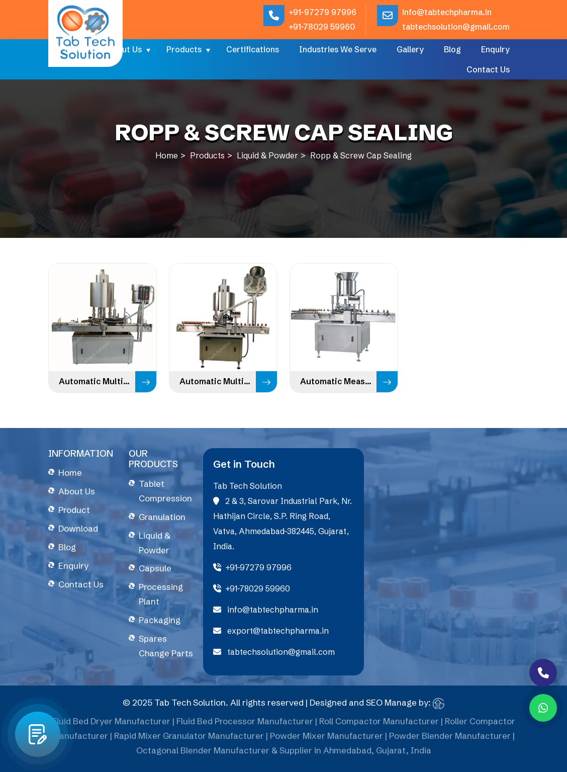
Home (75, 49)
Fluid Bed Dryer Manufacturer (111, 724)
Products (184, 49)
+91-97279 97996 (322, 12)
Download (78, 528)
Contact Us (488, 69)
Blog (452, 49)
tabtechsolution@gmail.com (456, 27)
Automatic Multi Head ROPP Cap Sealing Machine (217, 381)
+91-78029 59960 (322, 27)
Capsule (155, 568)
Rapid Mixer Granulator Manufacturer (189, 739)
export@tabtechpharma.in (271, 631)
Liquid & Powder (267, 155)
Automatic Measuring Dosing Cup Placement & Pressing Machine (338, 381)
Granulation (162, 516)
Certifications (252, 49)
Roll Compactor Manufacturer (379, 724)
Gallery (410, 49)
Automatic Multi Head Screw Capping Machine (97, 381)
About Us (124, 49)
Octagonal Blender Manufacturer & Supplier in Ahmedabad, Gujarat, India (283, 753)
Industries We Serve (337, 49)
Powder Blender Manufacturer (450, 739)
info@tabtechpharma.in (447, 12)
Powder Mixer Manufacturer (326, 739)
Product (74, 509)
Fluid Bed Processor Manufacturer (244, 724)
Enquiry (495, 49)
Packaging (159, 620)
